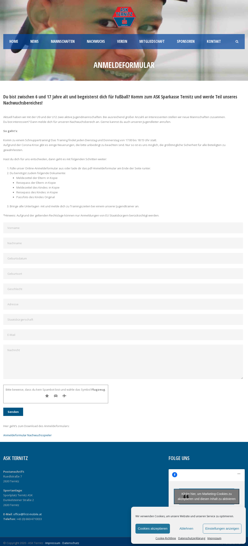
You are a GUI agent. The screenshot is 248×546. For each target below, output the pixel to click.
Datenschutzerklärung (191, 538)
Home (13, 41)
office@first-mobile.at (27, 514)
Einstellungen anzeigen (222, 528)
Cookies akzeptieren (153, 528)
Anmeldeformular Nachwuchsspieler (27, 435)
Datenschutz (70, 543)
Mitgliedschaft (152, 41)
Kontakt (214, 41)
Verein (122, 41)
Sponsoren (186, 41)
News (34, 41)
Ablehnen (186, 528)
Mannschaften (63, 41)
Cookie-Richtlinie (166, 538)
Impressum (214, 538)
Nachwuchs (96, 41)
